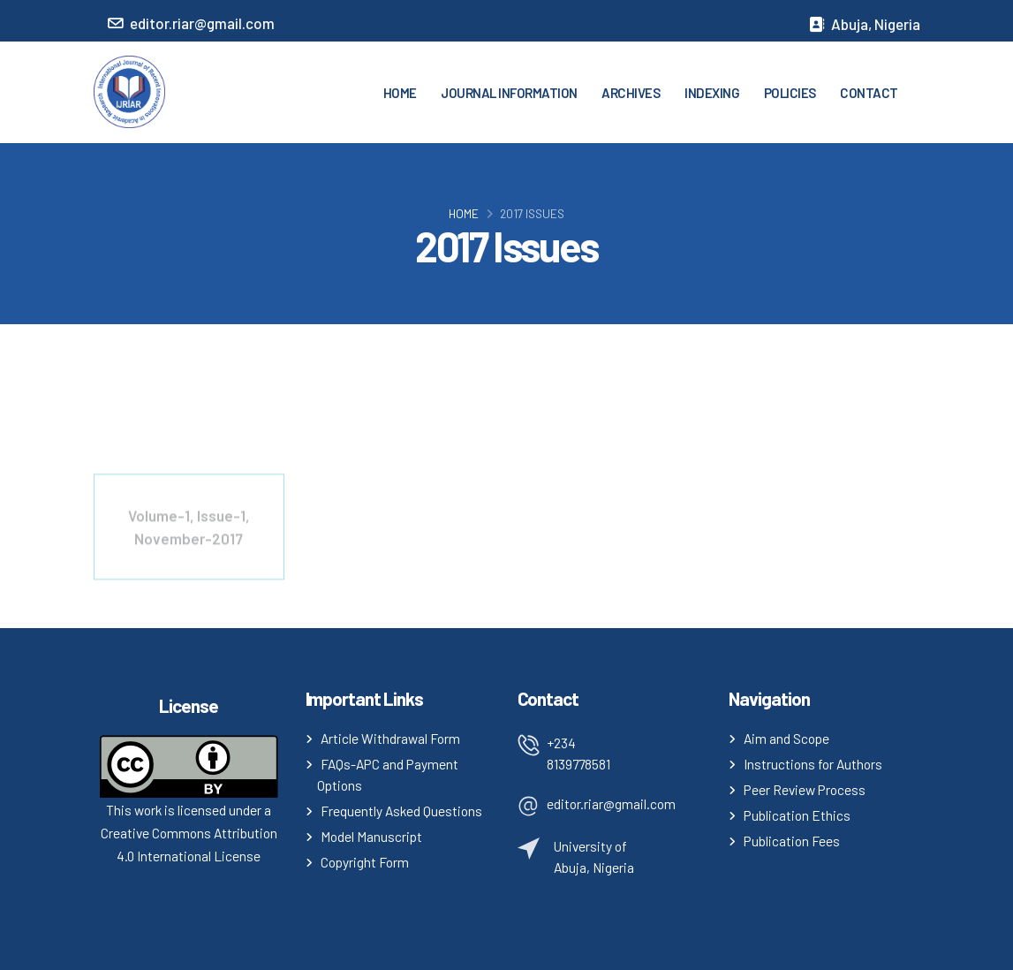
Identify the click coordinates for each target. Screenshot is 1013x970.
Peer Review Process (805, 789)
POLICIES (790, 93)
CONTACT (869, 93)
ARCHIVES (630, 93)
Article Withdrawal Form (390, 738)
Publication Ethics (797, 815)
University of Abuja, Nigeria (594, 856)
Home (464, 213)
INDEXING (711, 93)
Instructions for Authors (813, 763)
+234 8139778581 (578, 753)
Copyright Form (365, 861)
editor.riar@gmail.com (611, 803)
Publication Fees (792, 840)
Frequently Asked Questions (401, 810)
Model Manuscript (371, 836)
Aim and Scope (786, 738)
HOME (400, 93)
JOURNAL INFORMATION (509, 93)
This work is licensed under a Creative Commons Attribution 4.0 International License (189, 832)
